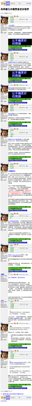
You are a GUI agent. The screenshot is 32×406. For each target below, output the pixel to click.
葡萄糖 (16, 318)
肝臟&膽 (18, 394)
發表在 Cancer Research (14, 254)
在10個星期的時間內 (13, 221)
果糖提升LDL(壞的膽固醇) (15, 139)
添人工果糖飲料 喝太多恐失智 (16, 277)
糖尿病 (14, 394)
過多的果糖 (11, 113)
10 (9, 300)
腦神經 (4, 394)
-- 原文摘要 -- (11, 25)
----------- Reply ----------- (6, 13)
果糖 (21, 318)
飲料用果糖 (11, 88)
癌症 (22, 394)
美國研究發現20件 (13, 62)
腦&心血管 (9, 394)
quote (27, 19)
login (27, 3)
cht (5, 3)
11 (9, 323)
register (30, 3)
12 (9, 350)
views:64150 (4, 401)
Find (19, 3)
